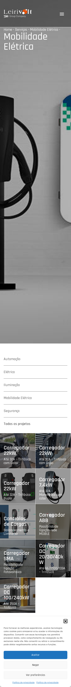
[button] (65, 621)
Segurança (12, 411)
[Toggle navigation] (61, 14)
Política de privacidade (23, 682)
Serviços (21, 29)
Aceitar (35, 655)
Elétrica (9, 372)
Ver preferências (35, 675)
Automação (12, 359)
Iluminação (12, 385)
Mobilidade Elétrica (44, 29)
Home (8, 29)
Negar (35, 665)
